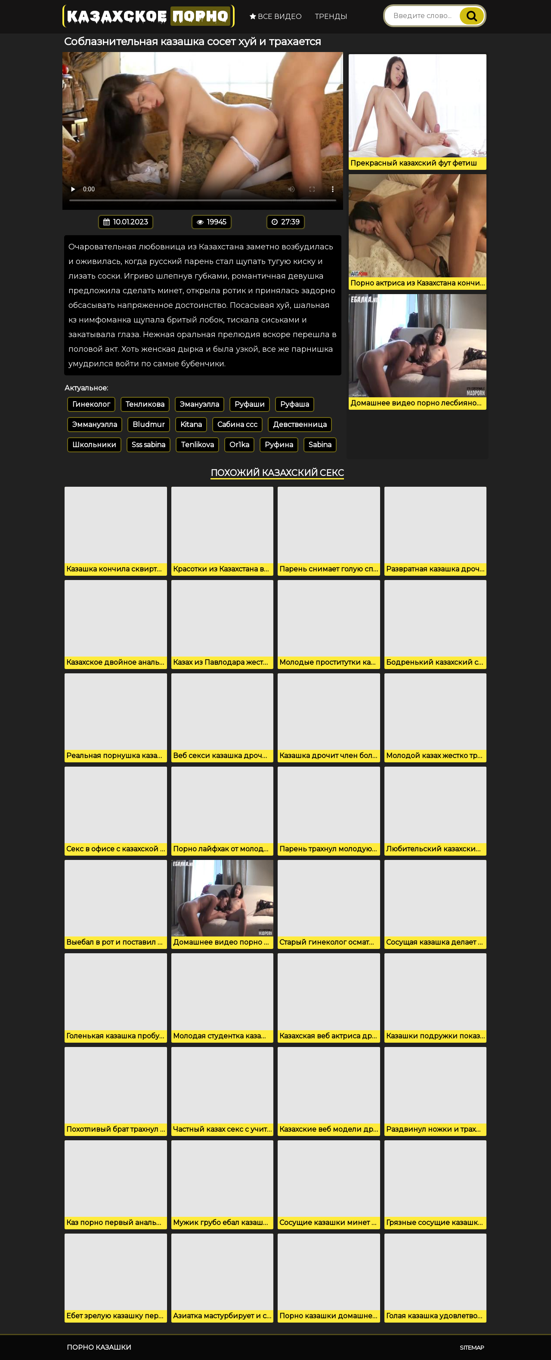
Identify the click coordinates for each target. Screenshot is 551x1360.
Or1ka (239, 445)
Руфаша (294, 404)
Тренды (331, 16)
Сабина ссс (237, 425)
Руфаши (250, 404)
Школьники (94, 445)
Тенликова (145, 404)
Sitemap (472, 1347)
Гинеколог (91, 404)
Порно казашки (99, 1347)
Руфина (279, 445)
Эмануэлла (199, 404)
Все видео (276, 16)
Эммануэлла (94, 425)
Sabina (320, 445)
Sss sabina (148, 445)
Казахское (148, 16)
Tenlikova (197, 445)
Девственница (300, 425)
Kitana (191, 425)
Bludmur (149, 425)
